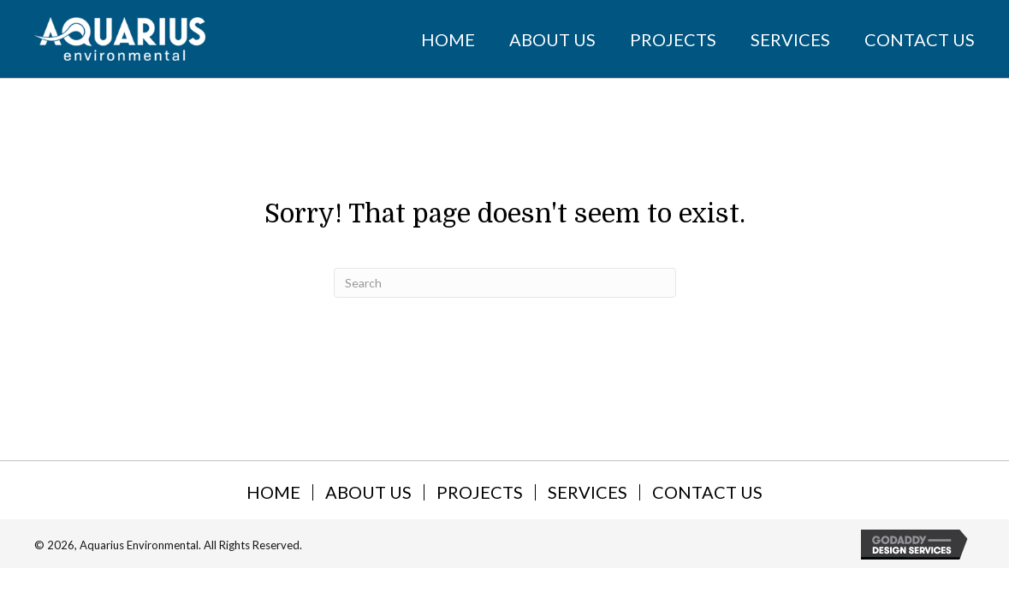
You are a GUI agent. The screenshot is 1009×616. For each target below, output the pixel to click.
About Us (368, 492)
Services (587, 492)
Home (273, 492)
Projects (479, 492)
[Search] (505, 283)
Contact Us (707, 492)
